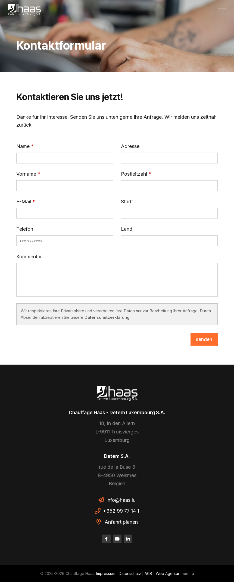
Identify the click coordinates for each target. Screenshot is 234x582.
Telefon (24, 229)
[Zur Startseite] (24, 10)
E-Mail (23, 201)
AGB (148, 573)
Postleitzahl (134, 174)
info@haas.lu (121, 500)
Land (126, 229)
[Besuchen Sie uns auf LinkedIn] (128, 539)
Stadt (127, 201)
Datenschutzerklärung (107, 317)
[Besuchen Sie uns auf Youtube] (117, 539)
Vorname (26, 174)
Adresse (130, 146)
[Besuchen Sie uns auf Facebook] (106, 539)
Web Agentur (167, 573)
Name (23, 146)
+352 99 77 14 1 (121, 511)
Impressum (105, 573)
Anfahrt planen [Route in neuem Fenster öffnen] (121, 522)
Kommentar (29, 256)
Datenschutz (130, 573)
